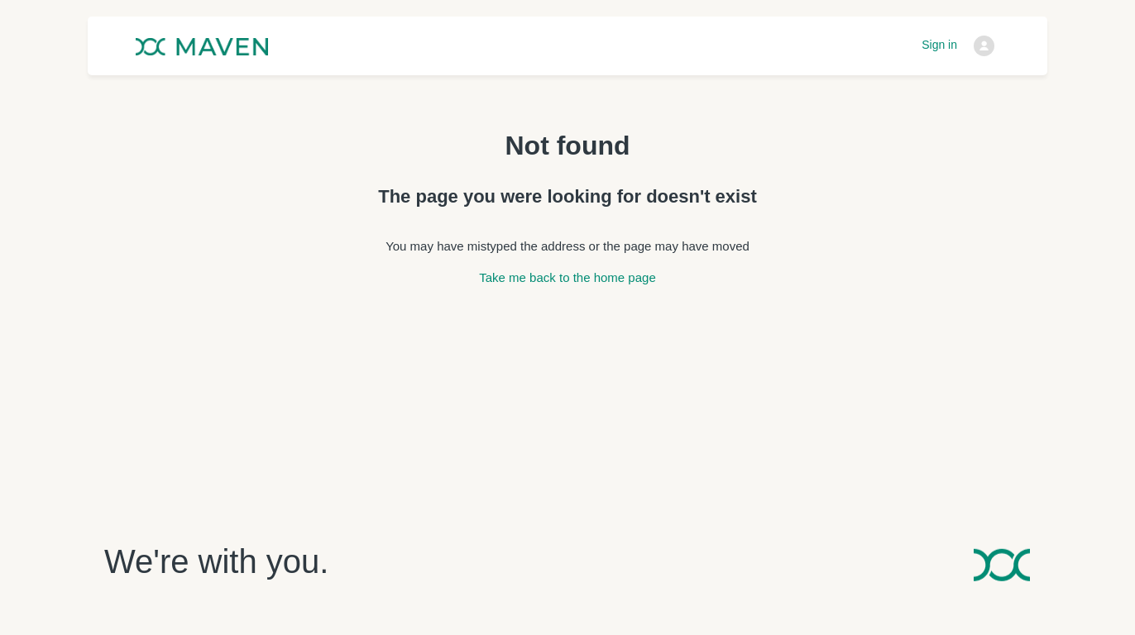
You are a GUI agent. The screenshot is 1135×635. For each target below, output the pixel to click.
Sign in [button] (939, 44)
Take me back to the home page (567, 277)
